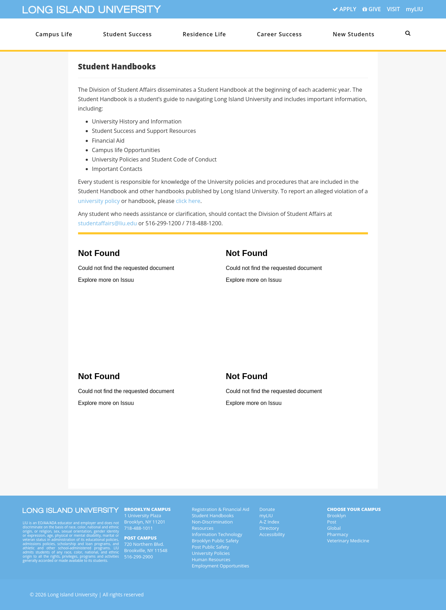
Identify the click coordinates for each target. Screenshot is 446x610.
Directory (269, 528)
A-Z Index (269, 522)
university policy (99, 201)
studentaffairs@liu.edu (107, 223)
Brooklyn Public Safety (215, 540)
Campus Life (54, 34)
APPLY (344, 9)
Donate (267, 509)
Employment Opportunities (220, 566)
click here (188, 201)
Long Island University (72, 594)
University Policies (211, 553)
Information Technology (217, 534)
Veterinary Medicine (348, 540)
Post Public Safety (210, 547)
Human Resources (211, 559)
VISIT (393, 9)
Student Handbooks (212, 515)
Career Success (279, 34)
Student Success (127, 34)
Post (331, 522)
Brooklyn (336, 515)
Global (334, 528)
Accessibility (272, 534)
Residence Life (204, 34)
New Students (354, 34)
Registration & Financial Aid (220, 509)
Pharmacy (337, 534)
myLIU (414, 9)
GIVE (371, 9)
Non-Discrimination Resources (212, 525)
